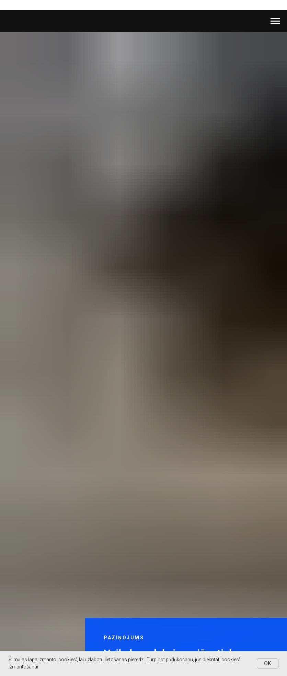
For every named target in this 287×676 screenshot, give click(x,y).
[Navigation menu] (275, 21)
